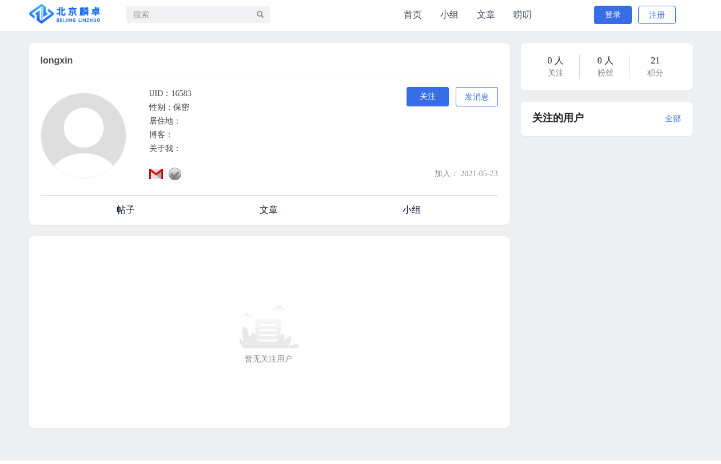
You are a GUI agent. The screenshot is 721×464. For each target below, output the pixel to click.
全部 (673, 118)
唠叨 (522, 14)
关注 (428, 96)
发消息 (477, 97)
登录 (613, 14)
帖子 (126, 210)
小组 (449, 14)
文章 (486, 14)
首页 (413, 14)
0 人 (556, 60)
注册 (657, 15)
